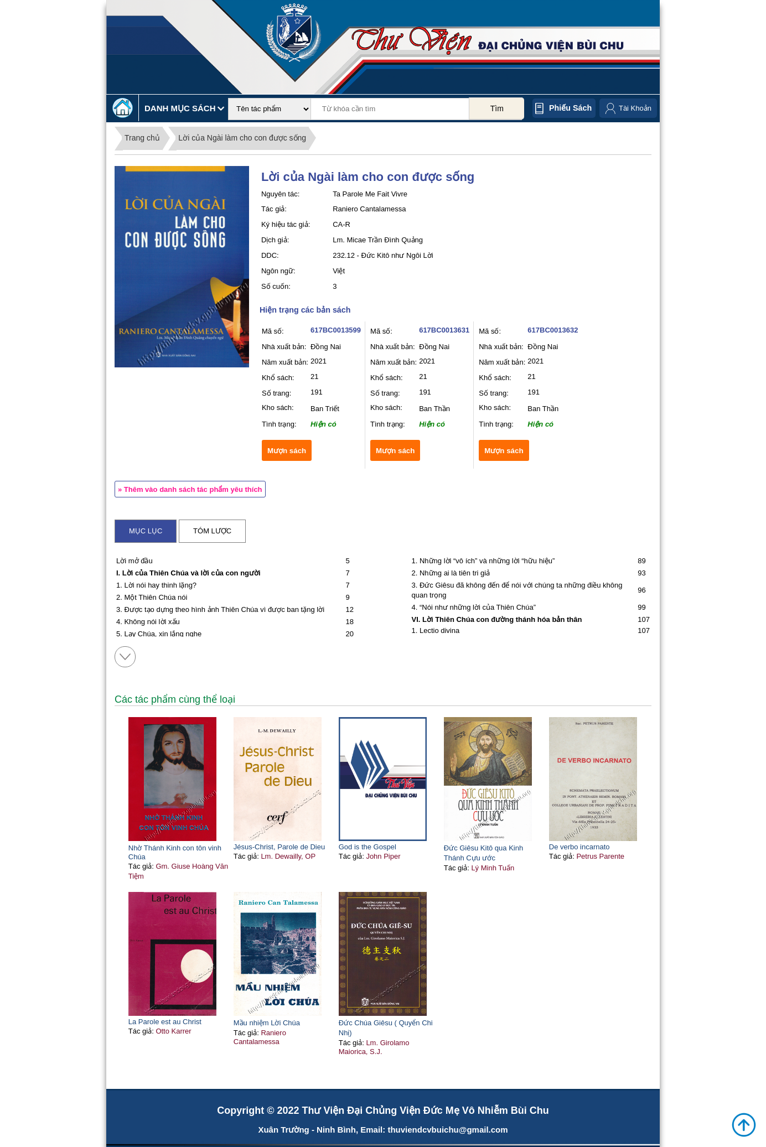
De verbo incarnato (579, 847)
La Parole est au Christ (164, 1022)
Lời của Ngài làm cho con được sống (242, 137)
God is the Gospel (367, 847)
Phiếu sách (570, 107)
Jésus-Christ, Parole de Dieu (279, 847)
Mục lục (145, 531)
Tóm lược (212, 531)
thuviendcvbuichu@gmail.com (447, 1129)
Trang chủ (142, 137)
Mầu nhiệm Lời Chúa (267, 1023)
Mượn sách (286, 451)
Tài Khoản (635, 108)
